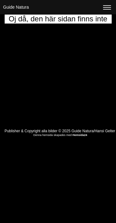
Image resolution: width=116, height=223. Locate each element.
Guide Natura (16, 7)
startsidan (73, 40)
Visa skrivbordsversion (60, 144)
